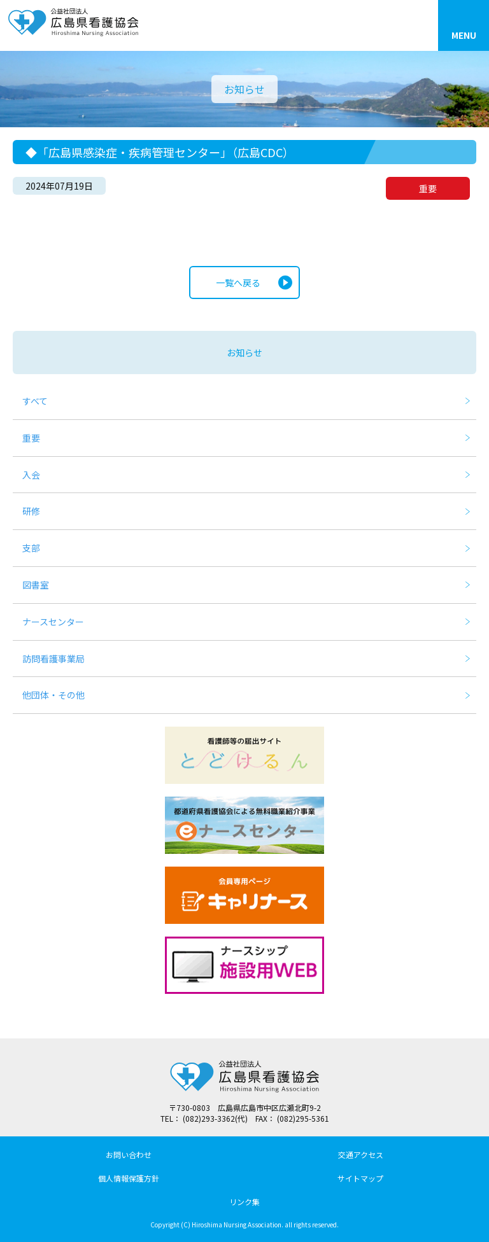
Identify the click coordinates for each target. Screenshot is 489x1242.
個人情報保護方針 (128, 1178)
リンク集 (244, 1201)
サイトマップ (360, 1178)
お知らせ (244, 352)
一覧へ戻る (238, 282)
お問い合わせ (129, 1154)
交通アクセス (360, 1154)
